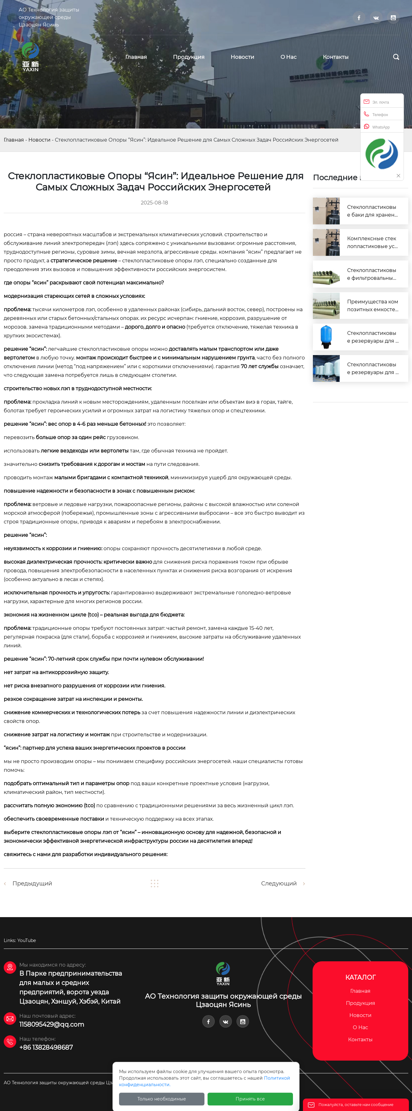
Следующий (279, 883)
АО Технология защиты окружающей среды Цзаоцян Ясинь (49, 17)
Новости (39, 140)
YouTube (26, 940)
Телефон (376, 114)
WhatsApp (377, 126)
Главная (14, 140)
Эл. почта (376, 102)
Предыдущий (32, 883)
